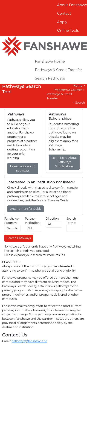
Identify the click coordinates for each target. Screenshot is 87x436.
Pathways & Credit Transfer (58, 70)
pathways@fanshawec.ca (29, 341)
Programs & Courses (68, 90)
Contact (64, 13)
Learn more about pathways (23, 168)
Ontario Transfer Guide (26, 208)
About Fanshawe (72, 5)
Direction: (52, 218)
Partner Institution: (32, 221)
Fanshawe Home (50, 61)
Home (77, 85)
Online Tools (68, 30)
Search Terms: (71, 221)
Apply (62, 22)
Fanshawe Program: (11, 221)
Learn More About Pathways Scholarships (64, 162)
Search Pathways (50, 78)
